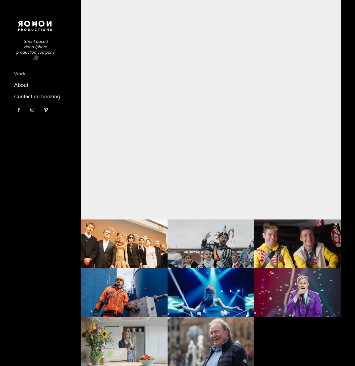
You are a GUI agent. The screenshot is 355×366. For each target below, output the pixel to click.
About (21, 85)
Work (20, 73)
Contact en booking (37, 96)
